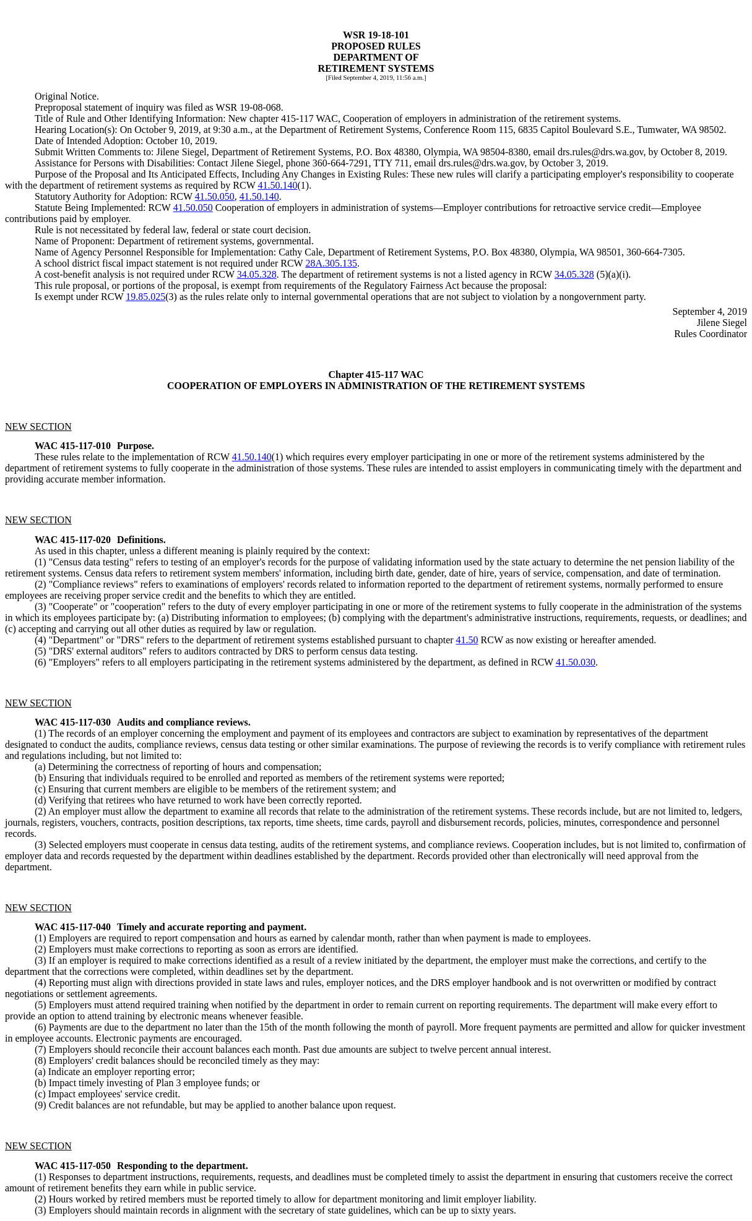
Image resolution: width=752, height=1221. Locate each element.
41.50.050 (215, 196)
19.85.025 (145, 296)
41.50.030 (575, 662)
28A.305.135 (331, 263)
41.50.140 (278, 185)
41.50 (467, 640)
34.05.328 (257, 274)
